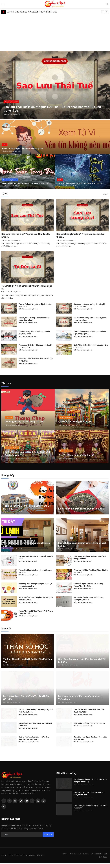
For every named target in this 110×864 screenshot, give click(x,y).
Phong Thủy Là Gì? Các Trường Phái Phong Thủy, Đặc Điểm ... (36, 613)
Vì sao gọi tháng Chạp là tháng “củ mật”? (28, 422)
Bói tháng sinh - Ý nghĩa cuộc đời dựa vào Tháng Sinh (79, 698)
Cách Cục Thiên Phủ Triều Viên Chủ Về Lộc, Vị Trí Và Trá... (36, 360)
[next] (106, 11)
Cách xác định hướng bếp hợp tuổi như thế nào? (36, 558)
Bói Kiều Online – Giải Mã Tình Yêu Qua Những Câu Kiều (26, 698)
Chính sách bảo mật (99, 855)
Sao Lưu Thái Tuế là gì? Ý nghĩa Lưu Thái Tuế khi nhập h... (26, 235)
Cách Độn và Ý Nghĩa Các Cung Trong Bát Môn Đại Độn (90, 739)
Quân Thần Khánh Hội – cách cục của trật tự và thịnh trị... (91, 347)
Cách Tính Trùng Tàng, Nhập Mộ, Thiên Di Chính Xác (35, 725)
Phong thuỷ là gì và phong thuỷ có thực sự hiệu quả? (36, 572)
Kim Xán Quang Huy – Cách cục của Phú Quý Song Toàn (34, 333)
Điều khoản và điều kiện (78, 855)
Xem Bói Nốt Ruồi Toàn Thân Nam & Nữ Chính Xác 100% (89, 711)
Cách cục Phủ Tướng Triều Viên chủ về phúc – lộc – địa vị (34, 319)
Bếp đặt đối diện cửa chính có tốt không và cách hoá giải (82, 545)
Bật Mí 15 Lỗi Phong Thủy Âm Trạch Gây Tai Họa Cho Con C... (36, 599)
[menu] (3, 4)
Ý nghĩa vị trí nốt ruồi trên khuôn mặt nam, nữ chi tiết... (89, 794)
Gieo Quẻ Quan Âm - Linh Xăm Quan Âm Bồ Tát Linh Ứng (82, 661)
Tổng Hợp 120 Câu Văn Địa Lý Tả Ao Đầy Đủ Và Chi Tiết (91, 572)
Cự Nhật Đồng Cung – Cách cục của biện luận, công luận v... (90, 333)
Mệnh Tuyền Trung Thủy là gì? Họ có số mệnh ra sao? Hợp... (26, 181)
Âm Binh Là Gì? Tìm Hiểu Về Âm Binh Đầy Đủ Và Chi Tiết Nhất (32, 12)
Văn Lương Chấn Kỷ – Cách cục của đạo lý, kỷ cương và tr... (35, 347)
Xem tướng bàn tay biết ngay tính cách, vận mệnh (90, 807)
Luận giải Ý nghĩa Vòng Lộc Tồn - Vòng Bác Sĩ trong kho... (80, 181)
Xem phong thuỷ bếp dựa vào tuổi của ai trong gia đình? (90, 558)
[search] (107, 4)
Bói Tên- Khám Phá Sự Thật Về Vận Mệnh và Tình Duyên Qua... (36, 711)
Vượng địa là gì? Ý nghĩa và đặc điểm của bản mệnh (35, 306)
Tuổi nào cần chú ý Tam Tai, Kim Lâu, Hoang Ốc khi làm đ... (27, 508)
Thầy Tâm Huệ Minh (10, 115)
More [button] (105, 194)
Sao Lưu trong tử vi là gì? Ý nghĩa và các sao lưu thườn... (81, 235)
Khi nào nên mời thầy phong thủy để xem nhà (81, 509)
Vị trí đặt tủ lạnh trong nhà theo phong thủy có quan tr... (26, 545)
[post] (55, 85)
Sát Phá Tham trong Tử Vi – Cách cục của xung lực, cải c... (90, 319)
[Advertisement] (55, 31)
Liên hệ (64, 855)
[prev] (102, 11)
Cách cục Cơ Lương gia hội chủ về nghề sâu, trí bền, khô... (89, 306)
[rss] (3, 807)
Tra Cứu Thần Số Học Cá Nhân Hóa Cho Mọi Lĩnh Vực (27, 661)
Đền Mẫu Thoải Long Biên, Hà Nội (77, 422)
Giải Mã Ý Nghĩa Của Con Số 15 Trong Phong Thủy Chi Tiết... (88, 586)
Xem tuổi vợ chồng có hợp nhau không (89, 724)
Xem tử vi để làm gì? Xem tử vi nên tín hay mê (24, 148)
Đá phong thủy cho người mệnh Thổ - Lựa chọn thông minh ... (35, 586)
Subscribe (48, 835)
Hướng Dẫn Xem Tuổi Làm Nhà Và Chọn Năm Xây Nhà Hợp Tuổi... (34, 739)
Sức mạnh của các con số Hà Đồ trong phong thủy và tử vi (89, 599)
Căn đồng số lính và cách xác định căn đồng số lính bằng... (90, 781)
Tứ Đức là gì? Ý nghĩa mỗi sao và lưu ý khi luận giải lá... (24, 288)
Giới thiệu (103, 858)
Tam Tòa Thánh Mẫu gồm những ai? (79, 455)
